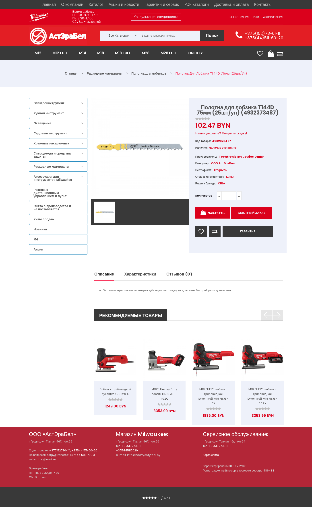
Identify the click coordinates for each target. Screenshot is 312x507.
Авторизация (273, 17)
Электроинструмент (49, 103)
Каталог (96, 4)
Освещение (42, 123)
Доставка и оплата (231, 4)
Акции (38, 249)
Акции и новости (124, 4)
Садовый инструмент (50, 133)
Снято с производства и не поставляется (52, 207)
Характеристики (140, 274)
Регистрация (239, 17)
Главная (48, 4)
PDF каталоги (196, 4)
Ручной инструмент (49, 113)
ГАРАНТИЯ (248, 231)
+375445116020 (127, 450)
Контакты (262, 4)
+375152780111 (131, 446)
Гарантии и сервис (162, 4)
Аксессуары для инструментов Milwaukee (53, 178)
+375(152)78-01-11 (262, 33)
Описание (104, 274)
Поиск (212, 35)
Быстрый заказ (252, 213)
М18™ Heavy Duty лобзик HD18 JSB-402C (164, 394)
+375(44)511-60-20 (263, 38)
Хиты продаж (44, 219)
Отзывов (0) (179, 274)
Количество (203, 196)
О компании (72, 4)
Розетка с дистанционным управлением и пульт (50, 193)
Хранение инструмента (51, 143)
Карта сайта (211, 455)
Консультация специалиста (156, 16)
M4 (36, 239)
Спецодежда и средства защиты (52, 155)
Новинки (40, 229)
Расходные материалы (51, 166)
